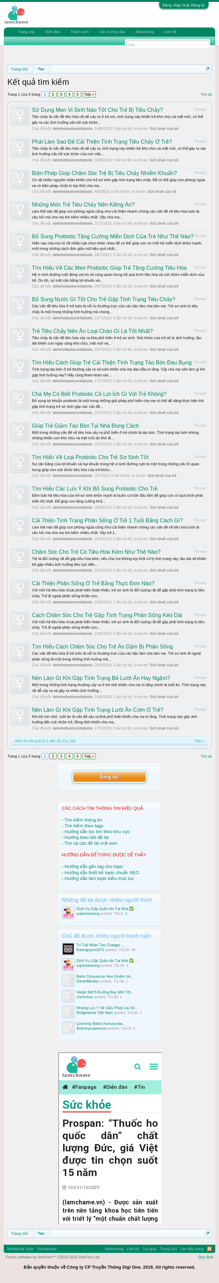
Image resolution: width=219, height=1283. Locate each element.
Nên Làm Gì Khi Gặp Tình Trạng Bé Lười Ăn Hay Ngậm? (101, 678)
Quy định (206, 1257)
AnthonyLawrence (91, 1028)
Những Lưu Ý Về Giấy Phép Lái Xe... (107, 1008)
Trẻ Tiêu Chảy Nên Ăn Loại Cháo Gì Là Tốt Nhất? (92, 331)
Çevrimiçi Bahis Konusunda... (101, 1023)
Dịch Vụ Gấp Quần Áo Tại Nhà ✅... (106, 909)
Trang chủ (26, 32)
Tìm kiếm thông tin (83, 820)
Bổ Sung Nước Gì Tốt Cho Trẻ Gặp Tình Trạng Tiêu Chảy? (103, 299)
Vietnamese (47, 1249)
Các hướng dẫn (112, 32)
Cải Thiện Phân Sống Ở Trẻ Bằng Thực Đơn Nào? (93, 583)
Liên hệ (170, 32)
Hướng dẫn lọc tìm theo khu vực (97, 831)
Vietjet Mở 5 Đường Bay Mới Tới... (105, 992)
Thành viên (79, 32)
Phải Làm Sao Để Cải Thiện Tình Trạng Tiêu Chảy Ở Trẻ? (102, 142)
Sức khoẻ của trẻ (164, 128)
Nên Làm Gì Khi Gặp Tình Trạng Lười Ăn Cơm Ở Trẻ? (97, 710)
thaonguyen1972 (90, 950)
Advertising (144, 32)
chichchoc (84, 997)
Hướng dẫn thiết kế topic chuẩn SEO (101, 872)
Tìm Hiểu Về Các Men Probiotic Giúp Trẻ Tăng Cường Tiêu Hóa (109, 268)
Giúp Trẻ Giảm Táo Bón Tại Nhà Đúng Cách (85, 426)
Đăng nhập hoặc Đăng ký (184, 5)
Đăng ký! (109, 776)
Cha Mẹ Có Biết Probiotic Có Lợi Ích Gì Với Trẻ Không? (99, 394)
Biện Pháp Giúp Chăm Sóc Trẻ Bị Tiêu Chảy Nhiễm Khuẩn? (104, 173)
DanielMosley (87, 981)
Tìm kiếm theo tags (83, 825)
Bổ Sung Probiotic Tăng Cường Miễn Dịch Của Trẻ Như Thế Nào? (112, 236)
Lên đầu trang (192, 1249)
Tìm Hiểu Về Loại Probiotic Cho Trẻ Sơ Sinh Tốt (90, 457)
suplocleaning (87, 913)
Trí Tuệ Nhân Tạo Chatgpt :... (100, 945)
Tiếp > (89, 94)
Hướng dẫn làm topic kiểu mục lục (99, 878)
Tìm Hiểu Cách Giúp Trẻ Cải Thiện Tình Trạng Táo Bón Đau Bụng (112, 362)
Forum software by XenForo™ (52, 1257)
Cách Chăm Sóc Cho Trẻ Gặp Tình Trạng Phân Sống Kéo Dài (107, 615)
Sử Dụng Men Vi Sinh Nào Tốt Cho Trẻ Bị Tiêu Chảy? (97, 110)
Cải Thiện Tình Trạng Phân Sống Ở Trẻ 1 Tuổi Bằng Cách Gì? (107, 520)
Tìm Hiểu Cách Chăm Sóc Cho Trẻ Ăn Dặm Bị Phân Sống (102, 647)
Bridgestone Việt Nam (94, 1013)
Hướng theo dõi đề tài (86, 837)
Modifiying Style (20, 1249)
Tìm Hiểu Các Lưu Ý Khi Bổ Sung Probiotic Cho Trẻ (95, 489)
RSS (209, 1248)
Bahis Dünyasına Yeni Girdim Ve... (105, 976)
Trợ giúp (150, 1249)
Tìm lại (206, 94)
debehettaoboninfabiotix (72, 128)
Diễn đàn (52, 32)
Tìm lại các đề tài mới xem (91, 843)
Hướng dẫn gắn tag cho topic (93, 866)
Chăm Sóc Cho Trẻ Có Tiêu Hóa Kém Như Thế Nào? (96, 552)
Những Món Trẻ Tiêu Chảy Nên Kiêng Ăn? (83, 205)
